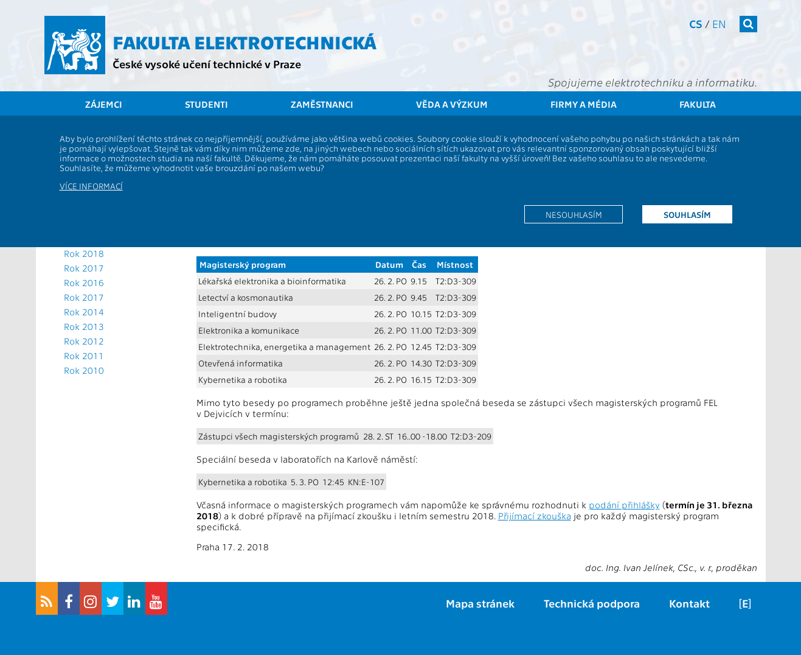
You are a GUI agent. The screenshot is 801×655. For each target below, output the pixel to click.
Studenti (206, 104)
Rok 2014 (84, 311)
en (719, 23)
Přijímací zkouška (534, 515)
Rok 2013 (84, 326)
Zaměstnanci (322, 104)
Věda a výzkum (452, 104)
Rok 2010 (84, 370)
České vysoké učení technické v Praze (207, 63)
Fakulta (697, 104)
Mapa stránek (480, 603)
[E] (745, 603)
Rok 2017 (84, 267)
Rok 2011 (84, 355)
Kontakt (689, 603)
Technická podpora (592, 603)
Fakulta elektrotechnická (244, 41)
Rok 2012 (84, 340)
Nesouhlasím (574, 214)
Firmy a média (583, 104)
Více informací (91, 186)
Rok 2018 (84, 253)
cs (695, 23)
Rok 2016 (84, 282)
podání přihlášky (624, 504)
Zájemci (103, 104)
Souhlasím (687, 214)
